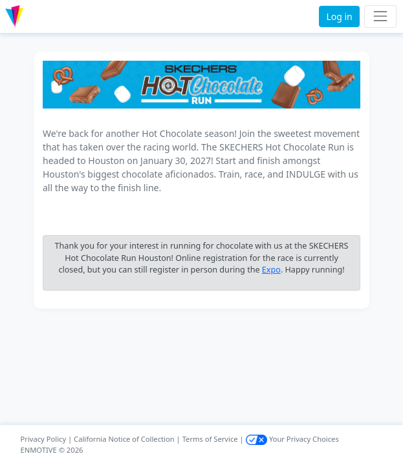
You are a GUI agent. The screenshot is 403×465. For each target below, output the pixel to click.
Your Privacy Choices (292, 439)
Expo (271, 269)
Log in (339, 16)
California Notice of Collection (124, 439)
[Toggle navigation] (380, 16)
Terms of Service (210, 439)
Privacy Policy (44, 439)
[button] (41, 16)
